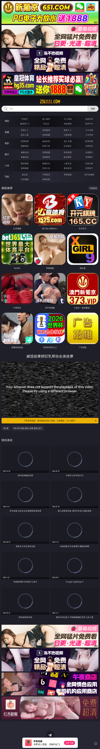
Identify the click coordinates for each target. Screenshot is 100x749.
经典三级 (46, 146)
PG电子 (24, 119)
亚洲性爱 (25, 141)
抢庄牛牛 (89, 123)
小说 (7, 165)
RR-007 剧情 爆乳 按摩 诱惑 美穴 (28, 428)
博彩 (7, 120)
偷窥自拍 (25, 152)
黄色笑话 (68, 168)
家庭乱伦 (46, 163)
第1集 (5, 428)
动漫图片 (89, 152)
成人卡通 (68, 141)
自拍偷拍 (46, 130)
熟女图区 (68, 157)
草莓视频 (68, 174)
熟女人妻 (25, 134)
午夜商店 (46, 174)
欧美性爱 (89, 141)
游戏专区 (89, 119)
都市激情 (25, 163)
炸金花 (46, 123)
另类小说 (46, 168)
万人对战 (68, 119)
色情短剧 (46, 179)
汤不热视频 (89, 174)
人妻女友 (68, 163)
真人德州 (46, 119)
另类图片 (89, 157)
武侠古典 (89, 163)
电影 (7, 143)
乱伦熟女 (68, 146)
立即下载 (69, 742)
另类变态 (89, 146)
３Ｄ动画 (89, 130)
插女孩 (25, 174)
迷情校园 (25, 168)
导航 (7, 176)
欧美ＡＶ (68, 130)
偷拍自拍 (46, 141)
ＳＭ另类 (89, 134)
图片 (7, 154)
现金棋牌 (68, 123)
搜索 (93, 108)
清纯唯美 (46, 157)
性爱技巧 (89, 168)
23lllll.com (50, 101)
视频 (7, 132)
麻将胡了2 (24, 123)
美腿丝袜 (25, 157)
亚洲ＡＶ (25, 130)
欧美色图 (68, 152)
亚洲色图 (46, 152)
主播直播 (68, 134)
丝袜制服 (46, 134)
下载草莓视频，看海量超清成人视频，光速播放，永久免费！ (60, 420)
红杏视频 (25, 179)
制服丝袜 (25, 146)
